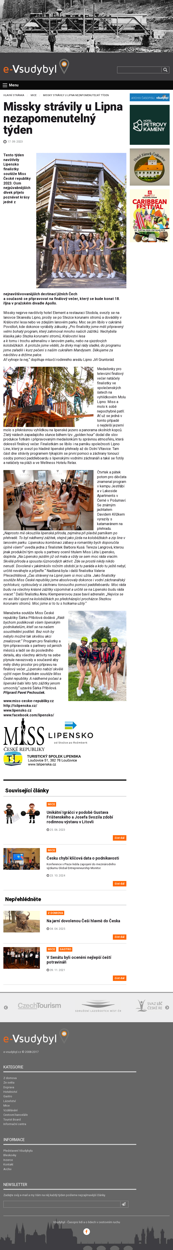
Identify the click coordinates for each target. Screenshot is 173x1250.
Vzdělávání (10, 1110)
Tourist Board (12, 1119)
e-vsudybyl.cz (12, 1052)
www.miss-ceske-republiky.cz (28, 701)
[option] (39, 1005)
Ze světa (8, 1082)
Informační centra (14, 1124)
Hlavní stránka (13, 95)
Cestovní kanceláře (15, 1114)
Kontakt (8, 1164)
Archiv (7, 1169)
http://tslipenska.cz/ (20, 705)
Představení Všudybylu (18, 1150)
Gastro (7, 1096)
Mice (33, 95)
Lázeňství (9, 1101)
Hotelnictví (10, 1091)
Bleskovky (9, 1155)
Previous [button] (6, 1008)
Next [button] (167, 1008)
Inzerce (8, 1160)
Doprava (8, 1087)
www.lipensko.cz (17, 710)
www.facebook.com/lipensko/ (28, 715)
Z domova (10, 1078)
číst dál (120, 837)
